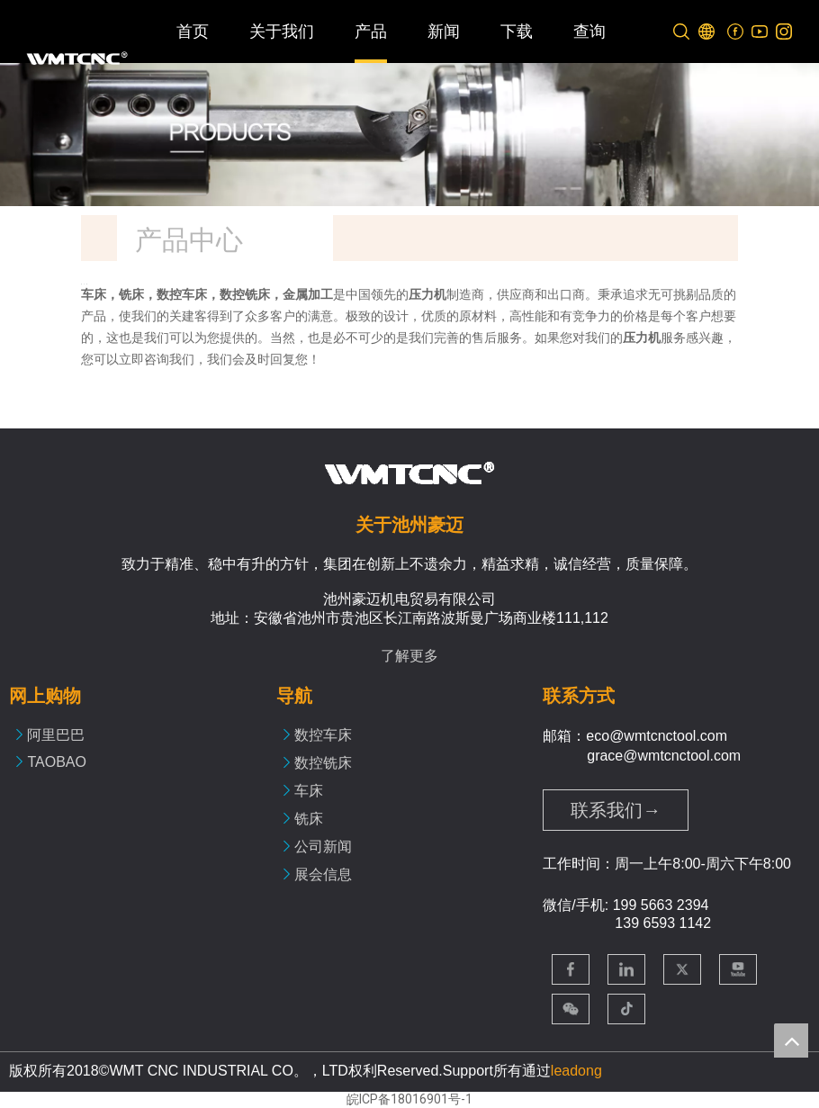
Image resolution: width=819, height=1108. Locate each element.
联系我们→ (616, 810)
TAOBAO (56, 762)
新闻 (444, 32)
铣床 (308, 818)
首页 (192, 32)
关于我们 (281, 32)
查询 (589, 32)
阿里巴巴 (56, 735)
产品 (371, 32)
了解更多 (409, 655)
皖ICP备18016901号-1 (409, 1099)
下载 (516, 32)
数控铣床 (323, 762)
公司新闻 (323, 846)
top (791, 1040)
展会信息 (323, 874)
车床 (308, 790)
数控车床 (323, 735)
